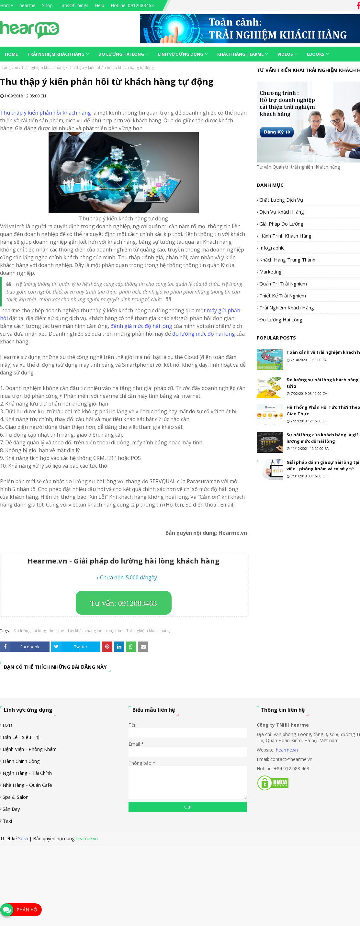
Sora (23, 838)
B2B (7, 725)
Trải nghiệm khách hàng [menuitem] (56, 54)
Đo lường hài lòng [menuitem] (121, 54)
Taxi (7, 821)
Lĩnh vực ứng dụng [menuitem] (180, 54)
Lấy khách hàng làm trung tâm (95, 630)
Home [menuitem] (11, 54)
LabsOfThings (73, 5)
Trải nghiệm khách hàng (43, 67)
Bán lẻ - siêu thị (21, 737)
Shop (47, 5)
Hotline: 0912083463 (132, 5)
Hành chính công (21, 761)
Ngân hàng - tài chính (27, 773)
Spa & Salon (15, 797)
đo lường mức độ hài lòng (203, 333)
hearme (27, 5)
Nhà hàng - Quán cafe (27, 785)
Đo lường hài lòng (30, 630)
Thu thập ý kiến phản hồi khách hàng (45, 112)
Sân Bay (11, 809)
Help (99, 5)
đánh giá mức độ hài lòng (141, 325)
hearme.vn (287, 750)
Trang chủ (9, 67)
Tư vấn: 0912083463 (123, 603)
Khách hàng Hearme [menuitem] (240, 54)
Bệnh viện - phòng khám (30, 749)
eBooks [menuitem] (315, 54)
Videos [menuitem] (285, 54)
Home (6, 5)
